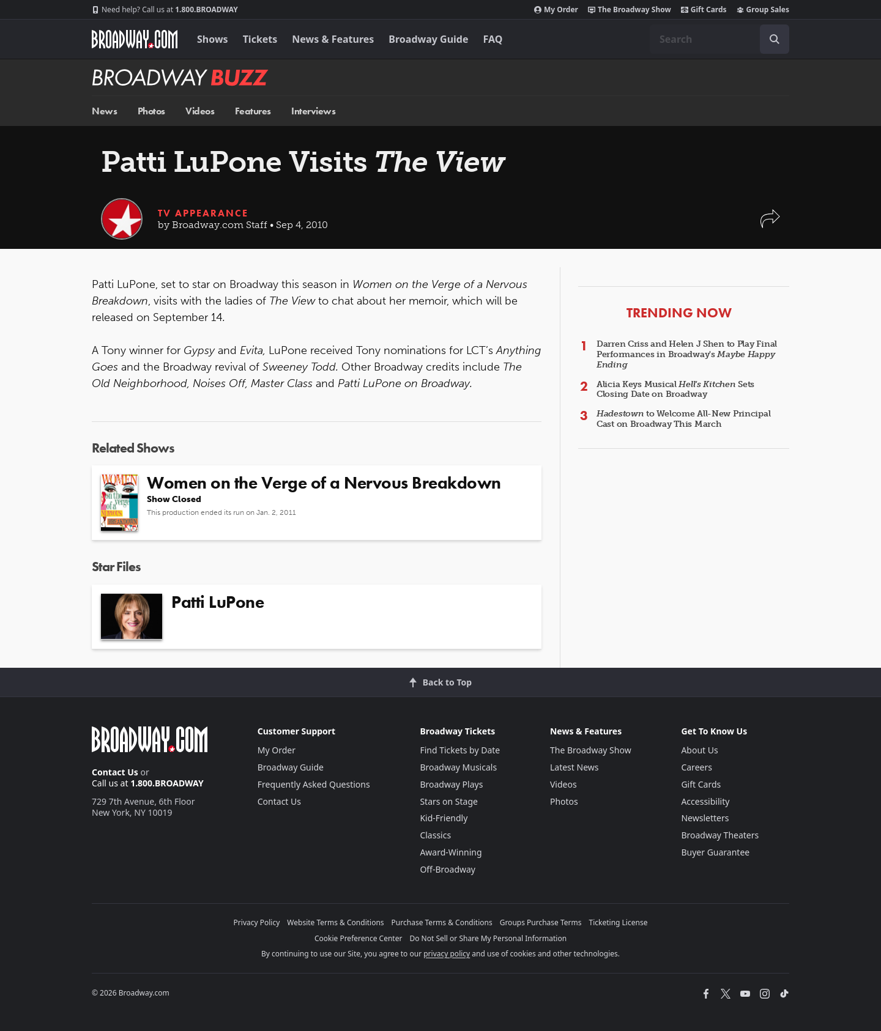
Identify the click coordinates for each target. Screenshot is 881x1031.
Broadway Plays (451, 784)
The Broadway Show (629, 10)
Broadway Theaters (720, 835)
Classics (435, 835)
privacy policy (446, 953)
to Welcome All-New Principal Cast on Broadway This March (683, 418)
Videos (199, 111)
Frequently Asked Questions (314, 784)
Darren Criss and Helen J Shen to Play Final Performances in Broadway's (687, 354)
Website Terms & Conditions (335, 922)
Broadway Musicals (458, 767)
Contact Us (115, 772)
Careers (696, 767)
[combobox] (719, 39)
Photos (151, 111)
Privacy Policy (257, 922)
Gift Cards (704, 10)
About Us (699, 750)
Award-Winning (450, 852)
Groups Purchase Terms (541, 922)
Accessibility (705, 801)
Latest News (574, 767)
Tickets (260, 39)
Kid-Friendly (443, 818)
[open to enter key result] (774, 39)
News (104, 111)
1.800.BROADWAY (165, 10)
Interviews (313, 111)
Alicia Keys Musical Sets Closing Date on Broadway (675, 389)
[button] (770, 225)
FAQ (493, 39)
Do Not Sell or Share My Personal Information (488, 938)
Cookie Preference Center (358, 938)
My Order (556, 10)
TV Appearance (203, 213)
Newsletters (705, 818)
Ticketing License (618, 922)
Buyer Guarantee (715, 852)
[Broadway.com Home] (134, 39)
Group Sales (763, 10)
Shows (212, 39)
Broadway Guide (428, 39)
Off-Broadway (447, 869)
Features (253, 111)
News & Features (333, 39)
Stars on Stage (449, 801)
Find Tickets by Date (460, 750)
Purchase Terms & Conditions (442, 922)
